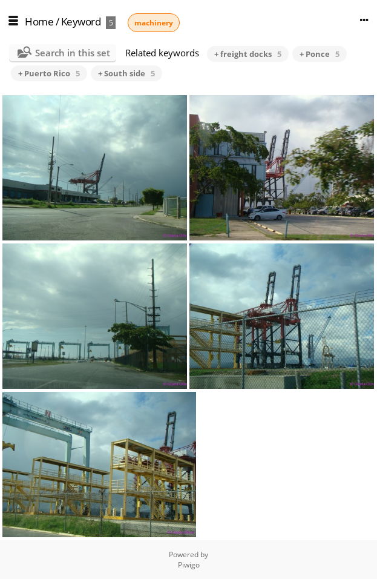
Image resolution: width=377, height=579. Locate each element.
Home (39, 21)
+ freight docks (247, 53)
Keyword (81, 21)
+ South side (126, 73)
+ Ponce (319, 53)
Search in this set (72, 53)
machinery (153, 23)
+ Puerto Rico (49, 73)
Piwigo (189, 565)
